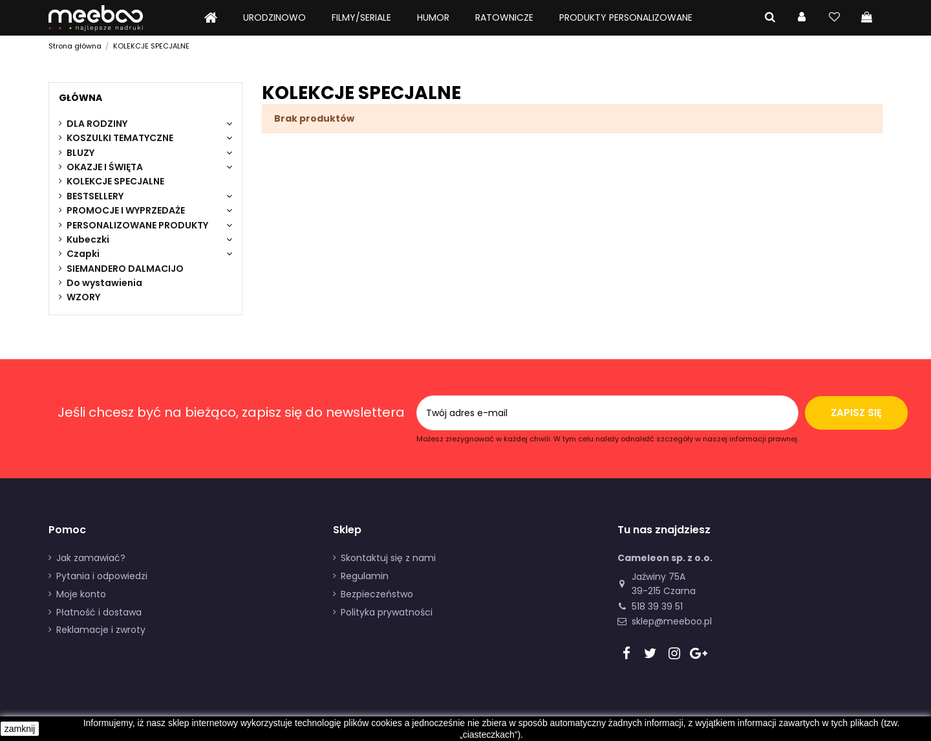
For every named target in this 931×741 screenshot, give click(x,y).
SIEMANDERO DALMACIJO (125, 268)
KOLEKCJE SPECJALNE (115, 181)
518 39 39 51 (657, 606)
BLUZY (80, 152)
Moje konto (81, 594)
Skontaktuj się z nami (388, 557)
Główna (80, 97)
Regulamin (365, 576)
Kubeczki (88, 239)
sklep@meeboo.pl (672, 621)
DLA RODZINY (97, 123)
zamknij (20, 729)
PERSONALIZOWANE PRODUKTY (137, 225)
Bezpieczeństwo (377, 594)
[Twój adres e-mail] (556, 413)
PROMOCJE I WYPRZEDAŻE (126, 210)
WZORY (83, 297)
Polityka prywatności (387, 612)
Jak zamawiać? (90, 557)
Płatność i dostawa (99, 612)
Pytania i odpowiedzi (101, 576)
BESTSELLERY (95, 196)
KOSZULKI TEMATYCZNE (120, 137)
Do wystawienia (104, 282)
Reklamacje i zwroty (100, 629)
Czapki (83, 253)
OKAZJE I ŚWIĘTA (105, 166)
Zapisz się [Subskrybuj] (856, 412)
